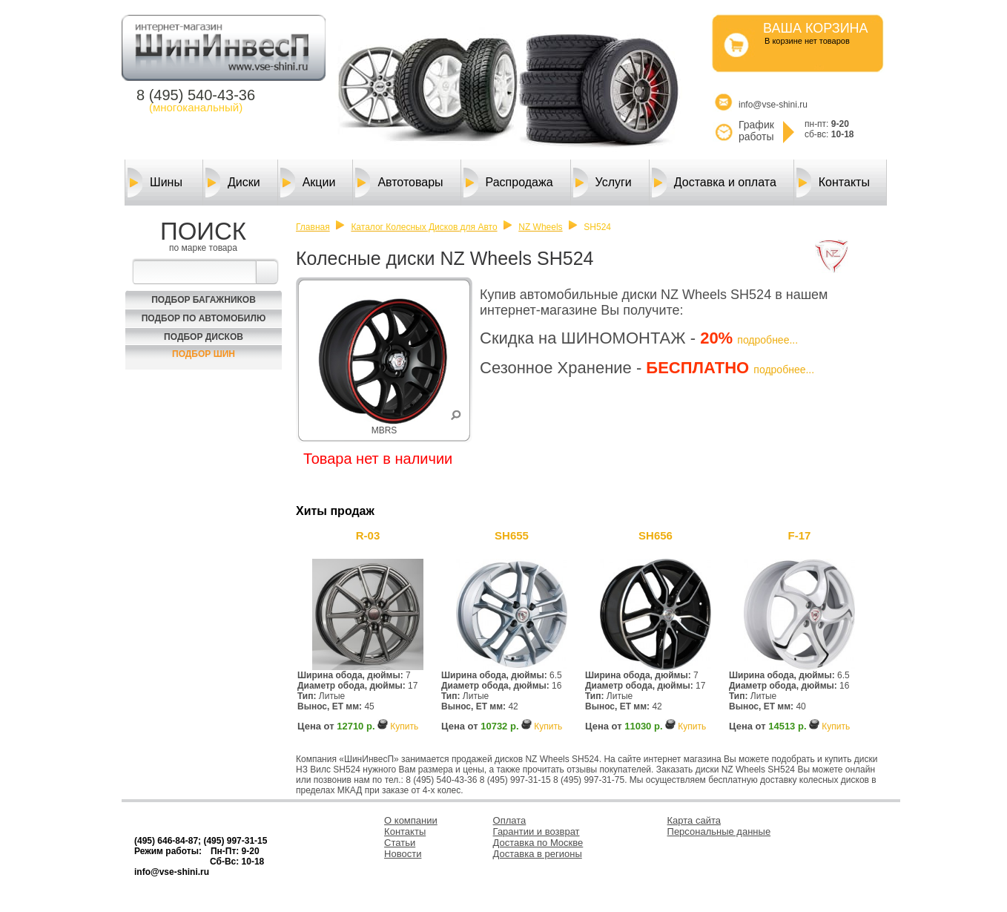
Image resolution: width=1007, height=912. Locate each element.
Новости (402, 853)
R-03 (368, 535)
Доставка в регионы (537, 853)
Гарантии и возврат (536, 831)
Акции (308, 183)
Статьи (399, 842)
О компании (411, 820)
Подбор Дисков (203, 337)
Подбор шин (203, 354)
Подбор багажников (203, 300)
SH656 (655, 535)
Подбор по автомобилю (204, 318)
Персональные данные (719, 831)
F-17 (799, 535)
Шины (155, 183)
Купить (404, 726)
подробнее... (767, 340)
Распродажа (508, 183)
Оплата (509, 820)
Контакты (833, 183)
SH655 (512, 535)
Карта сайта (694, 820)
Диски (232, 183)
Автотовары (399, 183)
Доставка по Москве (538, 842)
